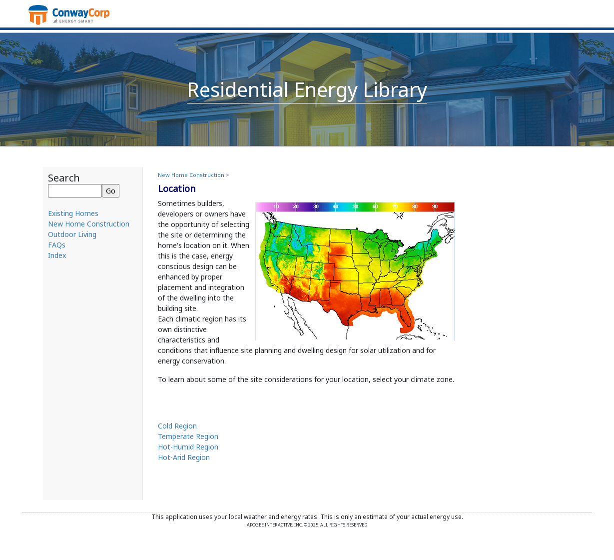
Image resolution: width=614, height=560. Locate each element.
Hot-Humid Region (188, 447)
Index (57, 255)
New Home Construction (88, 223)
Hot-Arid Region (184, 457)
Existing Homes (73, 213)
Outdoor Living (72, 234)
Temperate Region (188, 436)
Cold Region (177, 425)
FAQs (56, 245)
